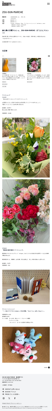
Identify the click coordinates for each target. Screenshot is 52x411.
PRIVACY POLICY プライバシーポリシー (12, 403)
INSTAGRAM (4, 84)
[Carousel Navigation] (26, 56)
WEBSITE (4, 81)
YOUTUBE (4, 86)
